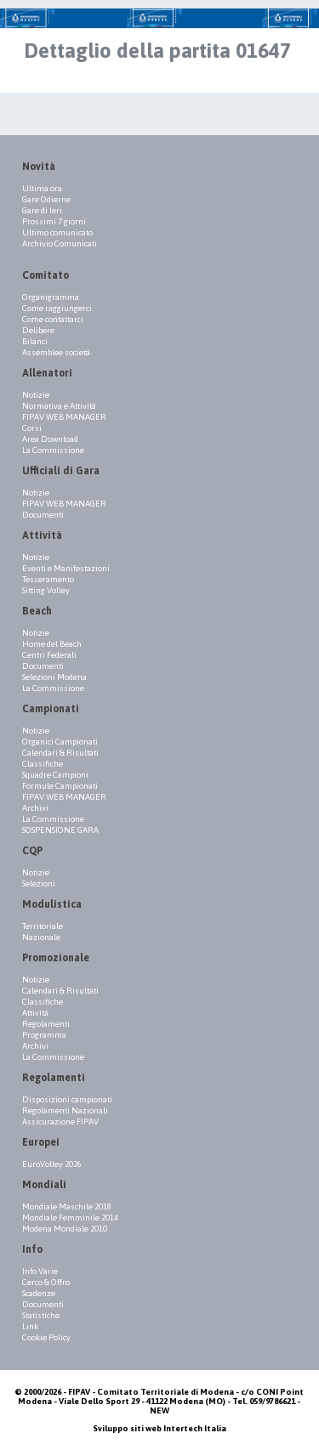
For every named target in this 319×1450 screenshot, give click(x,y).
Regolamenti (46, 1023)
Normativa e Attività (59, 406)
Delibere (38, 330)
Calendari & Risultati (60, 752)
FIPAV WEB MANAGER (64, 417)
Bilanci (35, 341)
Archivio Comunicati (59, 243)
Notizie (35, 394)
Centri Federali (49, 655)
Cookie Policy (46, 1337)
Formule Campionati (60, 785)
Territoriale (42, 926)
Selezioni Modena (54, 677)
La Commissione (53, 450)
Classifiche (42, 763)
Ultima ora (42, 188)
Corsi (32, 428)
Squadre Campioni (55, 774)
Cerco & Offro (46, 1282)
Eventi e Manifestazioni (66, 568)
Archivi (35, 808)
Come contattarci (52, 319)
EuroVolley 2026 (52, 1164)
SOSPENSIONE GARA (60, 830)
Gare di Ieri (42, 210)
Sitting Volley (46, 590)
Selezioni (38, 883)
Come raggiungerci (57, 308)
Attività (35, 1012)
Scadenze (38, 1293)
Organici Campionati (60, 741)
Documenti (43, 514)
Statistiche (41, 1315)
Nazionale (41, 937)
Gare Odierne (46, 199)
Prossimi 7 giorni (54, 221)
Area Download (50, 439)
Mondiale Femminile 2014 (70, 1217)
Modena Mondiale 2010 (64, 1228)
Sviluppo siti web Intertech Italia (159, 1428)
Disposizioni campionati (67, 1099)
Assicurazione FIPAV (60, 1121)
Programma (44, 1034)
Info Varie (40, 1271)
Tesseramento (48, 579)
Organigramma (50, 297)
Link (30, 1326)
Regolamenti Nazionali (65, 1110)
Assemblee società (56, 352)
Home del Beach (52, 644)
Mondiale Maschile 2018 (66, 1206)
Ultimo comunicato (57, 232)
